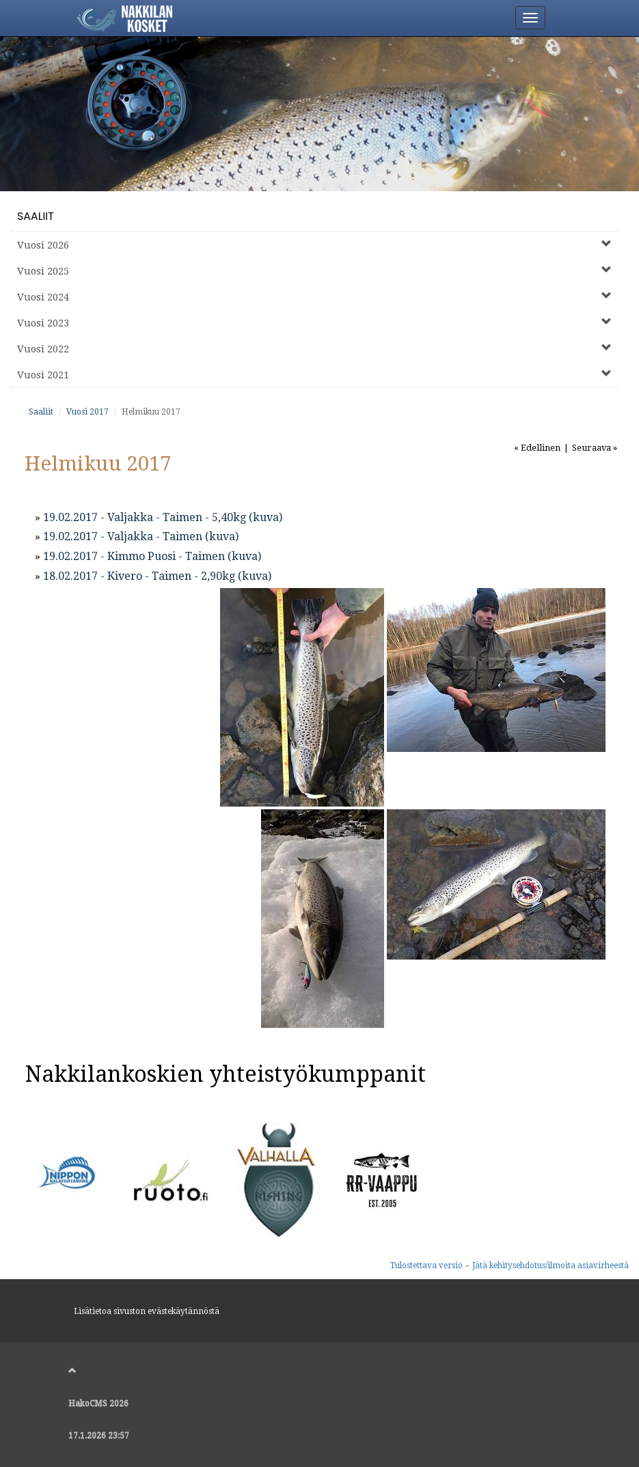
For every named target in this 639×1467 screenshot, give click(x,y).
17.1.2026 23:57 (98, 1435)
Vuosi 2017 (87, 412)
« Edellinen (537, 448)
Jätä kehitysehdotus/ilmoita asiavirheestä (550, 1265)
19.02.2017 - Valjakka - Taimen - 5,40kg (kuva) (162, 517)
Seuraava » (594, 448)
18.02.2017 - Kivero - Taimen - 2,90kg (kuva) (157, 576)
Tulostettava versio (426, 1265)
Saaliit (35, 216)
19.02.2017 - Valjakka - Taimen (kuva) (141, 536)
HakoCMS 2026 (98, 1403)
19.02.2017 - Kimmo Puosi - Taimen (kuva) (152, 556)
